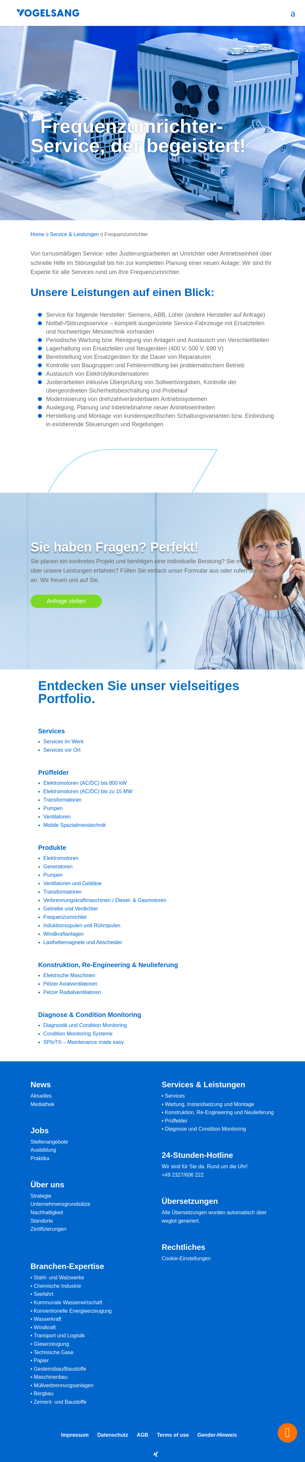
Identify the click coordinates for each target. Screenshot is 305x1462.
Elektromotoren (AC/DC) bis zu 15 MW (88, 791)
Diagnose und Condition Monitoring (205, 1129)
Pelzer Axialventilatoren (70, 984)
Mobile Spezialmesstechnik (74, 825)
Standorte (41, 1221)
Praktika (39, 1158)
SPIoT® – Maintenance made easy (83, 1042)
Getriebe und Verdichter (70, 908)
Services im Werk (63, 741)
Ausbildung (43, 1150)
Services (175, 1096)
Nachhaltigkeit (46, 1212)
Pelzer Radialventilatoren (72, 992)
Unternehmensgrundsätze (60, 1204)
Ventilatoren (57, 816)
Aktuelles (41, 1096)
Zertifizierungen (48, 1229)
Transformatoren (62, 800)
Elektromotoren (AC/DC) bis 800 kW (85, 783)
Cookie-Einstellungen (186, 1258)
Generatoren (58, 866)
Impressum (75, 1435)
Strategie (40, 1196)
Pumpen (53, 808)
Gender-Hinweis (217, 1435)
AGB (142, 1435)
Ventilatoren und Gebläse (72, 883)
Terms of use (173, 1435)
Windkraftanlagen (63, 934)
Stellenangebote (49, 1142)
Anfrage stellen (66, 601)
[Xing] (155, 1454)
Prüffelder (176, 1121)
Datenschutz (112, 1435)
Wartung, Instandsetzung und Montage (209, 1104)
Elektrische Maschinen (69, 975)
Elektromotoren (61, 858)
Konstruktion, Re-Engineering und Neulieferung (219, 1112)
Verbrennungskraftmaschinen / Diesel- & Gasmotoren (104, 900)
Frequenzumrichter (65, 917)
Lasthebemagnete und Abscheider (82, 942)
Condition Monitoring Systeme (78, 1033)
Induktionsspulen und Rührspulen (82, 925)
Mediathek (42, 1104)
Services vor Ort (62, 750)
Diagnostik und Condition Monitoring (85, 1025)
